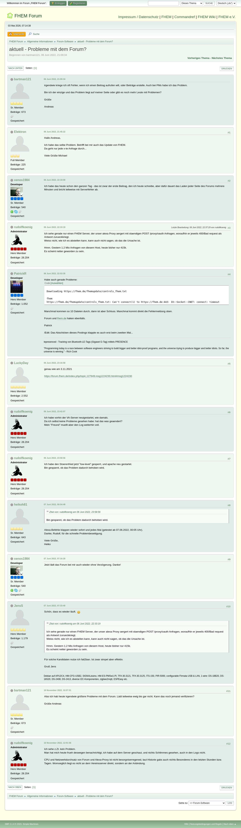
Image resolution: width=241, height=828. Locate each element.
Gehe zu (183, 803)
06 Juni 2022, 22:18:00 (54, 180)
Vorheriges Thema (198, 58)
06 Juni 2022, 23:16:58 (54, 363)
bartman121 (22, 79)
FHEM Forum (28, 15)
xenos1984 (22, 180)
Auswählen (57, 283)
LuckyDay (21, 363)
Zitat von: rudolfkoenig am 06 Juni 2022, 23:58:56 (74, 512)
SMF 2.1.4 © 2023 (13, 824)
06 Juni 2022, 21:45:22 (54, 132)
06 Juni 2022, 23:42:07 (54, 411)
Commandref (184, 17)
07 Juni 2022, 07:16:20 (54, 558)
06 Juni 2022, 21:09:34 (54, 79)
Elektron (20, 131)
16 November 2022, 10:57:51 (57, 690)
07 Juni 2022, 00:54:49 (54, 504)
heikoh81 (20, 504)
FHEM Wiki (207, 17)
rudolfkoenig (23, 227)
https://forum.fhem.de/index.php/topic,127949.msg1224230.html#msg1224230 (88, 376)
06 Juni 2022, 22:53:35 (54, 273)
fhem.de (61, 318)
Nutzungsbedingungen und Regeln (206, 824)
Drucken (226, 68)
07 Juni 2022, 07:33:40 (54, 605)
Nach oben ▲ (230, 824)
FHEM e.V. (226, 17)
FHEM (166, 17)
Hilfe (186, 824)
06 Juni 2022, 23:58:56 (54, 458)
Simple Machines (30, 824)
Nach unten (15, 68)
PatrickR (20, 273)
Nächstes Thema (222, 58)
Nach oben (14, 787)
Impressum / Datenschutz (138, 17)
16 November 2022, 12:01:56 (57, 743)
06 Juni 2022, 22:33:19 (54, 227)
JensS (18, 605)
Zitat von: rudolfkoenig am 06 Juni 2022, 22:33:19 (74, 623)
